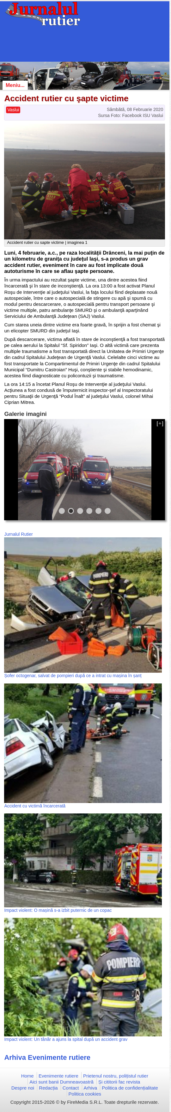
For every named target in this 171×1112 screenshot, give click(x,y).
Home (27, 1075)
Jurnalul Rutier (18, 534)
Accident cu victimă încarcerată (34, 805)
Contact (71, 1087)
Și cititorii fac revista (119, 1081)
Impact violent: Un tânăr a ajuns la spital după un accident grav (65, 1039)
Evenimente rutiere (58, 1075)
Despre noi (22, 1087)
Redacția (48, 1087)
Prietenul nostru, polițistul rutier (115, 1075)
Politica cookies (85, 1094)
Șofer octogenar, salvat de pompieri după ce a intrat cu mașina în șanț (72, 675)
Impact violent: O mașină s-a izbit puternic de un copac (58, 910)
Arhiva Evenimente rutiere (47, 1057)
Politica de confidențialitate (130, 1087)
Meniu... (15, 85)
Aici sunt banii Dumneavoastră (61, 1081)
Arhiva (90, 1087)
